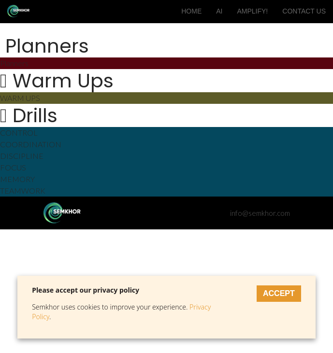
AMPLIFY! (252, 11)
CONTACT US (304, 11)
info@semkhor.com (258, 212)
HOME (191, 11)
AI (219, 11)
